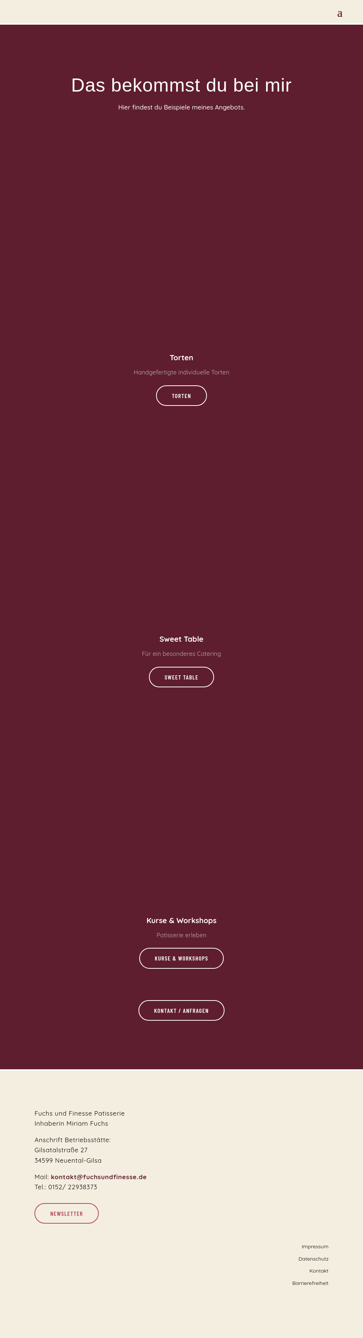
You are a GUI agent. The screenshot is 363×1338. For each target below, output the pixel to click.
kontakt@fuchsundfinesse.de (99, 1177)
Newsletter (66, 1213)
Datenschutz (313, 1258)
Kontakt (319, 1270)
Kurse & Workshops (181, 958)
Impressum (315, 1246)
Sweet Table (182, 677)
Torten (181, 395)
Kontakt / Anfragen (181, 1010)
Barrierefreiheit (310, 1283)
